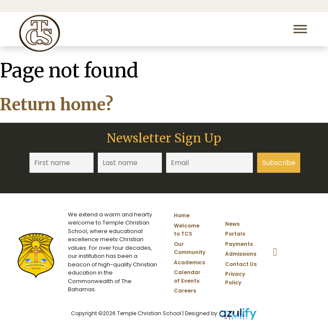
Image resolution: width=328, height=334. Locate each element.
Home (182, 215)
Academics (189, 262)
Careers (185, 290)
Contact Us (241, 264)
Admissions (240, 253)
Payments (239, 244)
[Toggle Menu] (300, 29)
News (232, 224)
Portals (235, 233)
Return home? (56, 105)
